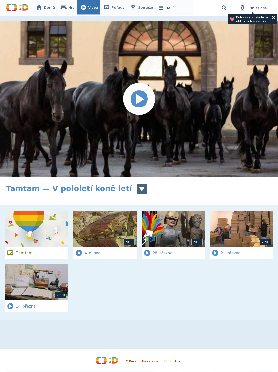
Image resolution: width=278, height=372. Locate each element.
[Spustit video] (139, 99)
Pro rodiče (172, 361)
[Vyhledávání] (224, 8)
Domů (46, 8)
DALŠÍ (167, 8)
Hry (68, 8)
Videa (90, 8)
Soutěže (142, 8)
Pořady (115, 8)
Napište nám (151, 361)
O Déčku (132, 361)
